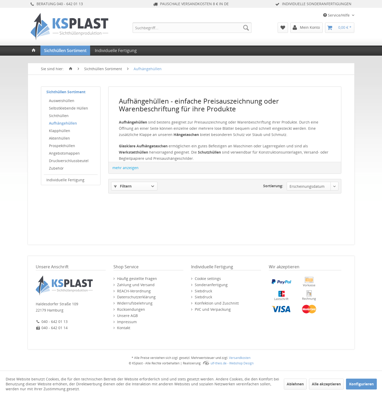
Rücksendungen (131, 309)
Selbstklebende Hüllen (68, 108)
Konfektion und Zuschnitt (217, 303)
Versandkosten (239, 358)
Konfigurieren (361, 383)
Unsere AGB (127, 315)
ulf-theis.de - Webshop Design (232, 363)
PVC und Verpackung (213, 309)
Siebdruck (203, 290)
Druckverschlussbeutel (69, 160)
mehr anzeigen (125, 167)
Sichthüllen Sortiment (65, 91)
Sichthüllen (59, 115)
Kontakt (123, 327)
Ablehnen (295, 383)
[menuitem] (192, 28)
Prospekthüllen (62, 145)
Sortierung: (273, 185)
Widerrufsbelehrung (135, 303)
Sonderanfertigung (211, 284)
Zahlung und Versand (136, 284)
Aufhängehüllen (63, 123)
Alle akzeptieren (326, 383)
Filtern (123, 186)
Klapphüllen (59, 130)
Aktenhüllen (59, 138)
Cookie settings (208, 278)
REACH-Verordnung (134, 290)
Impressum (127, 321)
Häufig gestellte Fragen (137, 278)
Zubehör (56, 168)
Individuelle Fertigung (65, 179)
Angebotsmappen (64, 153)
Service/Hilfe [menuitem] (337, 15)
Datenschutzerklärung (136, 296)
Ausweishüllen (61, 100)
